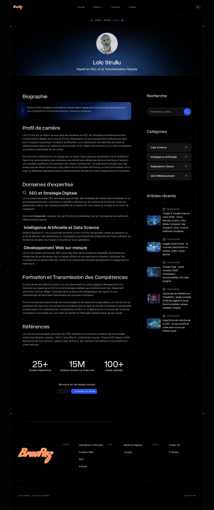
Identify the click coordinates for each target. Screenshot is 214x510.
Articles (98, 7)
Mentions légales (130, 445)
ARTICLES (107, 20)
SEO (78, 459)
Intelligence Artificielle (169, 157)
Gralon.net (39, 216)
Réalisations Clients (169, 166)
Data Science (169, 147)
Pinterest (171, 452)
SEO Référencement (169, 176)
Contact (132, 7)
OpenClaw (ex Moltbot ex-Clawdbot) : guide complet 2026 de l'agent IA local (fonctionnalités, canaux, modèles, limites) (177, 300)
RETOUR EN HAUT (190, 496)
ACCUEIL (98, 20)
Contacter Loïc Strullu (84, 391)
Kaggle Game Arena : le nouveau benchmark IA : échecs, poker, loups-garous (176, 249)
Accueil (81, 7)
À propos (115, 7)
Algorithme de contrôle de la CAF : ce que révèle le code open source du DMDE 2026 (176, 326)
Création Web (83, 452)
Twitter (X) (171, 445)
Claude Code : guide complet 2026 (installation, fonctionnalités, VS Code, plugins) (176, 274)
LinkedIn (64, 391)
